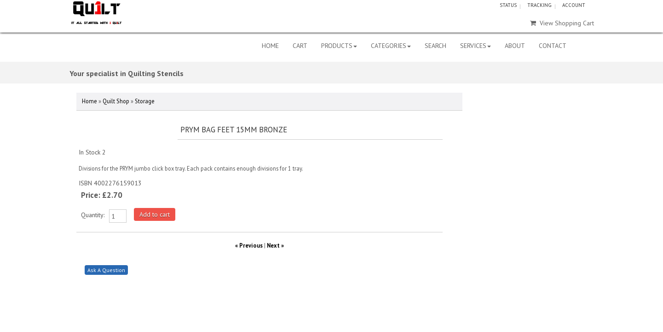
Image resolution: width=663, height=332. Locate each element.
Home (89, 101)
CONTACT (552, 46)
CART (300, 46)
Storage (145, 101)
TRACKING (539, 5)
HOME (270, 46)
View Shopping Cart (562, 23)
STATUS (508, 5)
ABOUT (515, 46)
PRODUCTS (339, 46)
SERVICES (475, 46)
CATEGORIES (391, 46)
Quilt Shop (116, 101)
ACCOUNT (573, 5)
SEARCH (435, 46)
